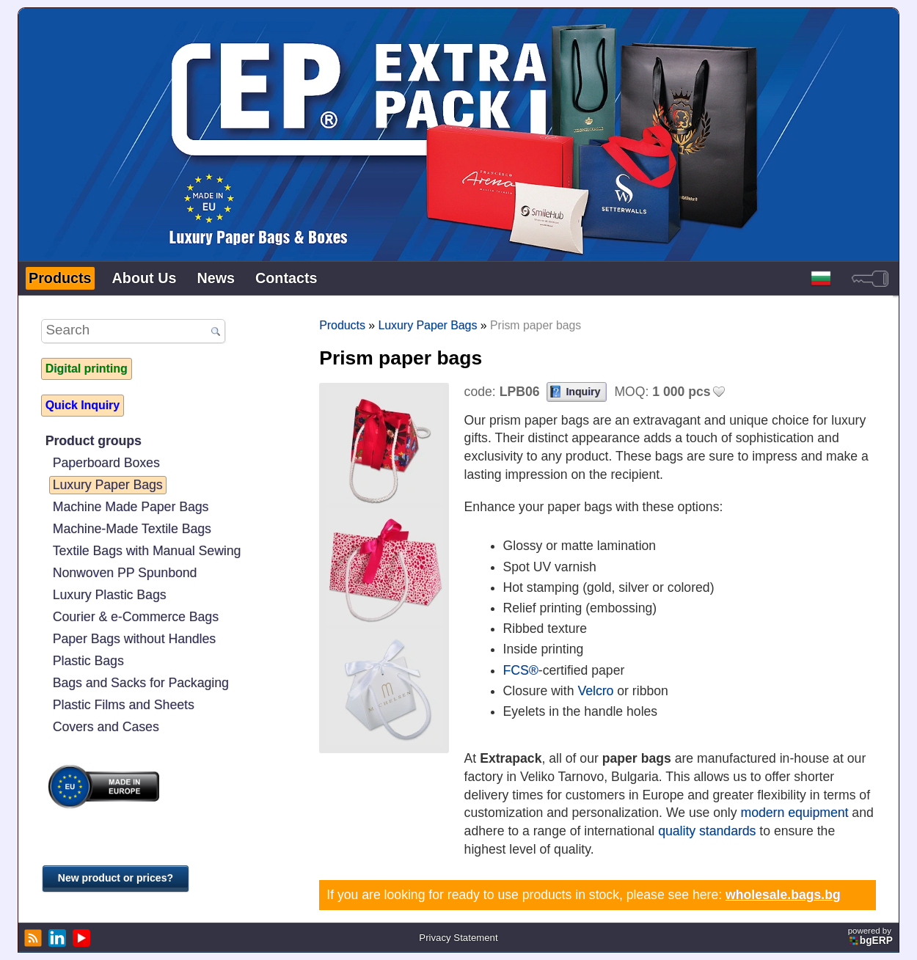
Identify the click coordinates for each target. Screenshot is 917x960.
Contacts (286, 278)
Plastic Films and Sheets (123, 704)
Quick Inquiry (82, 405)
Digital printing (86, 368)
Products (60, 278)
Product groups (93, 440)
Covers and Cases (106, 726)
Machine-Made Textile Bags (132, 528)
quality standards (707, 831)
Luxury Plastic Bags (110, 594)
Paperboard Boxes (106, 462)
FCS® (520, 670)
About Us (144, 278)
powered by (871, 936)
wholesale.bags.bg (783, 894)
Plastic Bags (88, 660)
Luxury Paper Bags (108, 484)
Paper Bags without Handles (134, 638)
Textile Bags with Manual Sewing (147, 550)
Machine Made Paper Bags (131, 506)
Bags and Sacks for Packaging (141, 682)
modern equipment (794, 812)
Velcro (595, 691)
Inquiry (583, 391)
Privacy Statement (458, 937)
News (216, 278)
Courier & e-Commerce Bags (136, 616)
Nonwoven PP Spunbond (125, 572)
